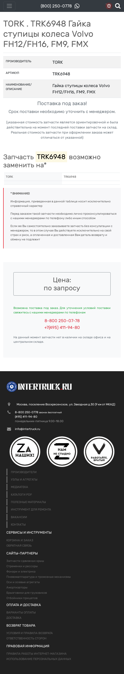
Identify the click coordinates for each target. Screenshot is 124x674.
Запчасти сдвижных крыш (25, 561)
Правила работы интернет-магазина (36, 654)
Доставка (14, 618)
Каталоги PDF (21, 494)
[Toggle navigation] (9, 6)
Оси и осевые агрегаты (23, 582)
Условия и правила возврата (29, 633)
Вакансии (19, 517)
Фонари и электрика (21, 571)
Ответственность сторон (26, 638)
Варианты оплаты (21, 612)
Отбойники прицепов (21, 598)
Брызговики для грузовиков (26, 593)
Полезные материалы (28, 502)
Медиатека (19, 487)
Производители (24, 472)
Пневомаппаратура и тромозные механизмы (38, 577)
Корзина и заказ (19, 540)
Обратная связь (19, 545)
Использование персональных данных (38, 659)
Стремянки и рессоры (22, 566)
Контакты (18, 524)
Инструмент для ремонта (31, 509)
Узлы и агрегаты (24, 479)
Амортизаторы (16, 587)
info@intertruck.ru (27, 429)
